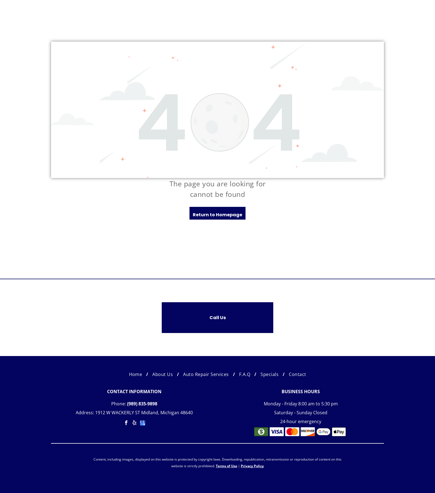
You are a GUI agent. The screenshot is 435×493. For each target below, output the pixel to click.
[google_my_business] (142, 423)
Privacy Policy (252, 466)
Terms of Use (226, 466)
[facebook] (126, 423)
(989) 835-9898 (142, 404)
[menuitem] (136, 374)
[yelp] (134, 423)
